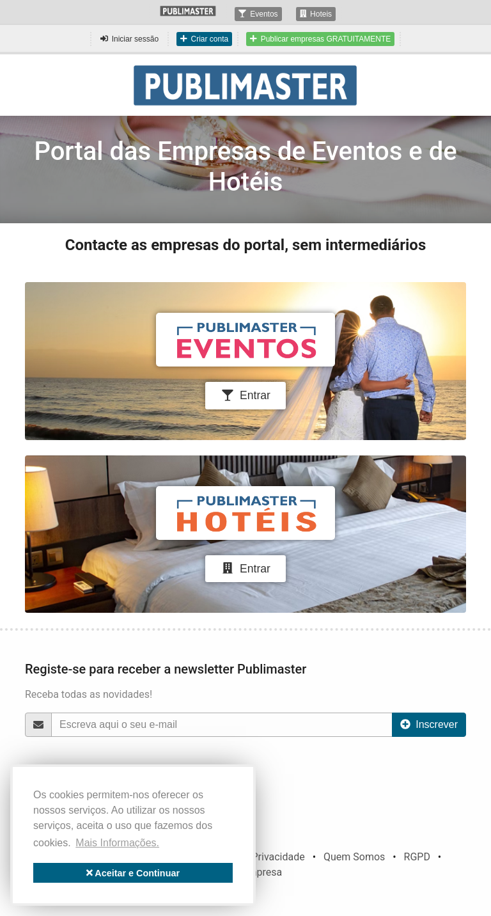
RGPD (417, 857)
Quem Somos (354, 857)
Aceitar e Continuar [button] (133, 873)
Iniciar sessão (129, 39)
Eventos (257, 14)
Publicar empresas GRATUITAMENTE (320, 39)
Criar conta (204, 39)
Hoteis (316, 14)
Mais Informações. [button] (117, 842)
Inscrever (429, 724)
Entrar (245, 395)
